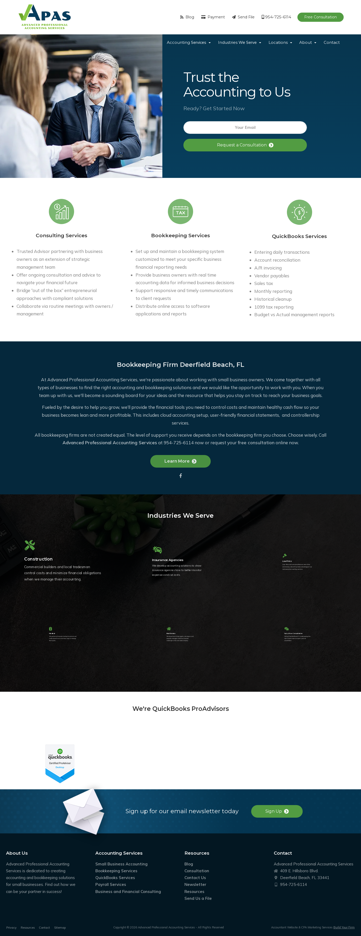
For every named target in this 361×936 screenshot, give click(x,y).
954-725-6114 (276, 16)
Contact (332, 42)
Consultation (196, 870)
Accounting (186, 42)
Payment (213, 17)
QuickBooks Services (115, 877)
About (305, 42)
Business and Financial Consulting (128, 891)
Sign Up (277, 811)
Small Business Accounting (121, 863)
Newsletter (195, 884)
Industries (237, 42)
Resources (194, 891)
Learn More (180, 475)
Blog (187, 17)
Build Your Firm (344, 927)
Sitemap (60, 927)
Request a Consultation (245, 144)
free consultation (256, 457)
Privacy (11, 927)
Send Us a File (198, 898)
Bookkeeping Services (116, 870)
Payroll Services (110, 884)
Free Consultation (320, 17)
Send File (243, 17)
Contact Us (195, 877)
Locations (278, 42)
